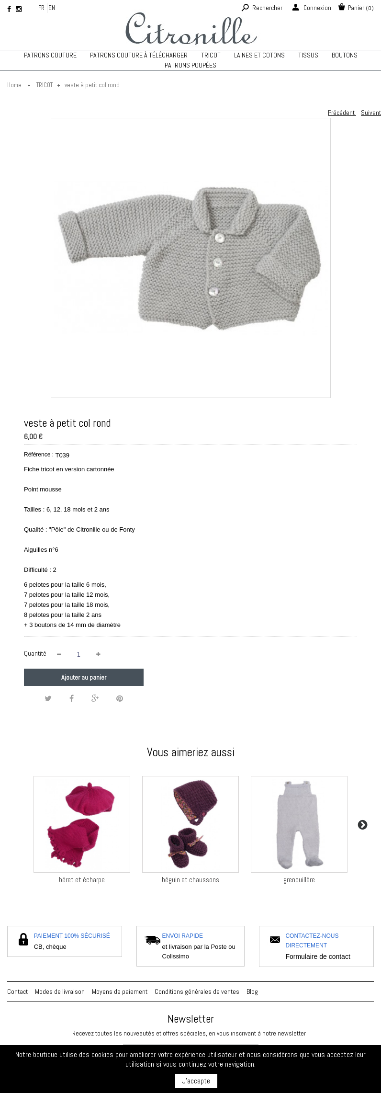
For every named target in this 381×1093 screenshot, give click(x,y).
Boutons (345, 55)
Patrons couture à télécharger (139, 55)
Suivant (371, 112)
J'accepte (196, 1080)
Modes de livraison (60, 991)
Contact (17, 991)
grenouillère (299, 879)
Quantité (35, 653)
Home (14, 85)
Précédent (342, 112)
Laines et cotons (259, 55)
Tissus (308, 55)
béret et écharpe (82, 879)
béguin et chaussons (190, 879)
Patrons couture (50, 55)
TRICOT (211, 55)
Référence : (39, 454)
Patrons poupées (190, 65)
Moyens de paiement (119, 991)
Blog (252, 991)
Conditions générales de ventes (197, 991)
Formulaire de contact (317, 956)
